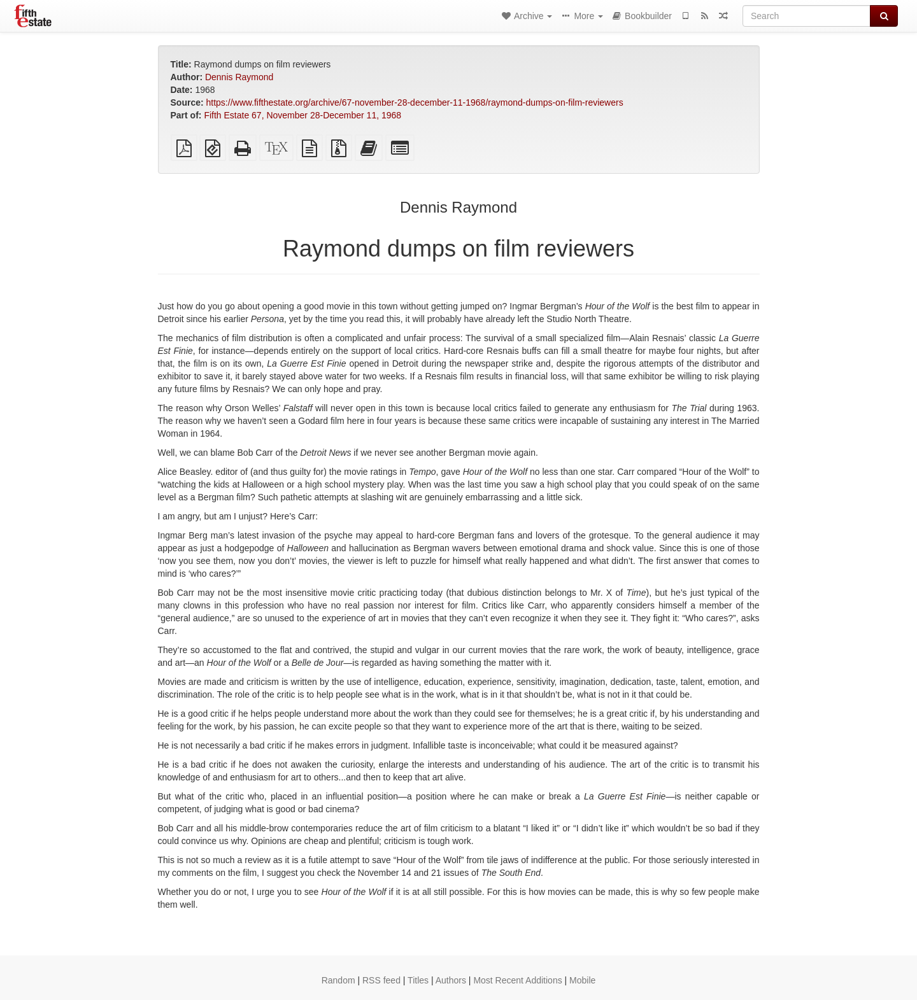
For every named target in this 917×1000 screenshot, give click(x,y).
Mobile (582, 980)
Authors (451, 980)
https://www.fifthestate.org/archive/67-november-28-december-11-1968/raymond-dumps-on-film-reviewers (414, 102)
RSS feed (381, 980)
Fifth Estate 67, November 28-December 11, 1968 (302, 115)
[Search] (807, 16)
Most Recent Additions (517, 980)
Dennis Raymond (239, 77)
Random (338, 980)
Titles (418, 980)
